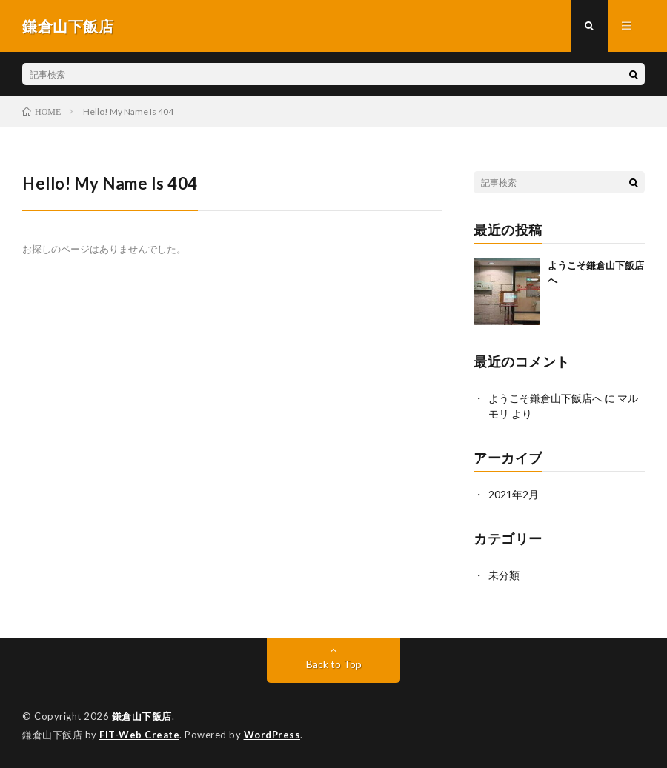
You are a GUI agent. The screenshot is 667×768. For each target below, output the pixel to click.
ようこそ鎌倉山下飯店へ (545, 398)
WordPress (272, 735)
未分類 (504, 575)
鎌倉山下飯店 (142, 716)
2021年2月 (513, 494)
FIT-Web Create (139, 735)
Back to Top (334, 664)
